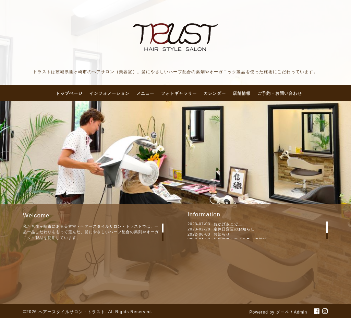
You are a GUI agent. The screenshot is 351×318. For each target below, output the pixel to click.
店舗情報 (242, 93)
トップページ (69, 93)
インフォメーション (109, 93)
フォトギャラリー (179, 93)
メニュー (145, 93)
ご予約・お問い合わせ (279, 93)
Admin (300, 312)
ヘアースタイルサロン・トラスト (71, 311)
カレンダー (215, 93)
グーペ (282, 312)
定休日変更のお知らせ (234, 229)
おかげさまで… (228, 224)
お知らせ (222, 234)
